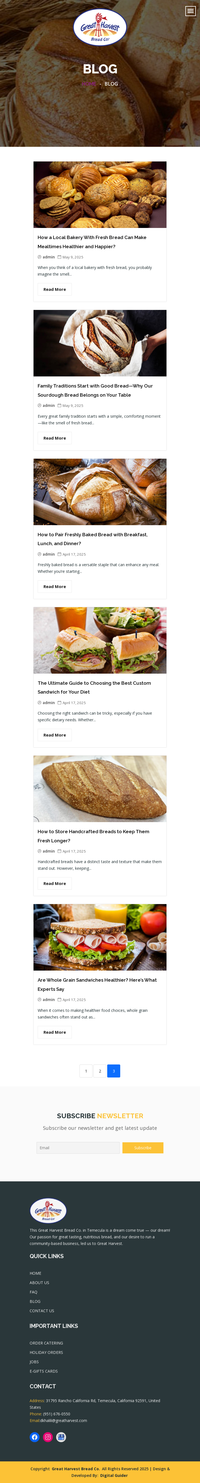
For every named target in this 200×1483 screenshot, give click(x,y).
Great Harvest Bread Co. (76, 1468)
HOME (38, 1276)
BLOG (38, 1302)
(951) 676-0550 (58, 1415)
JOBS (37, 1363)
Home (89, 84)
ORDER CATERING (49, 1345)
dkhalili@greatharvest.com (65, 1422)
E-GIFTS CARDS (46, 1372)
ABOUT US (42, 1284)
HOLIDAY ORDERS (49, 1354)
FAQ (36, 1293)
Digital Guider (114, 1475)
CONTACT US (44, 1311)
